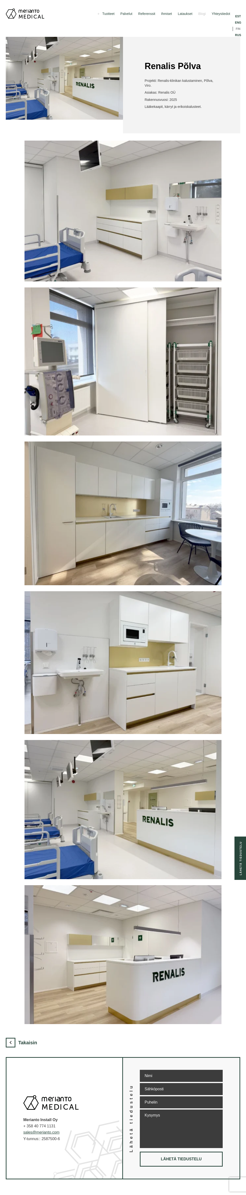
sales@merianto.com (41, 1132)
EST (238, 16)
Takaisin (21, 1042)
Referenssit (146, 14)
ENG (238, 22)
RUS (238, 35)
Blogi (202, 14)
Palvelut (126, 14)
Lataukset (185, 14)
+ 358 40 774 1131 (39, 1126)
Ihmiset (166, 14)
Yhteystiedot (221, 14)
